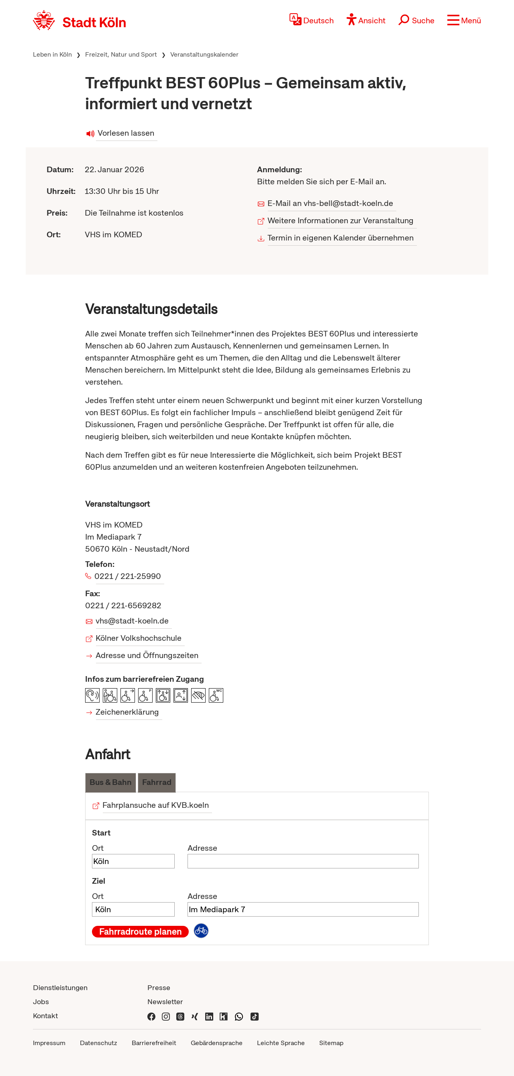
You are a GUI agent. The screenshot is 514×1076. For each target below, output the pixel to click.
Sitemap (331, 1043)
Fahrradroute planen (140, 931)
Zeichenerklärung (127, 712)
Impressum (49, 1043)
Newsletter (165, 1001)
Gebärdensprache (217, 1043)
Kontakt (45, 1015)
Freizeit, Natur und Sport (121, 54)
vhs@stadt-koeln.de (132, 620)
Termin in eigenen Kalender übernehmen (341, 237)
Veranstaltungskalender (204, 54)
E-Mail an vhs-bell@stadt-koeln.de (330, 203)
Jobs (41, 1001)
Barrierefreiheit (154, 1043)
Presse (158, 987)
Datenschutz (98, 1043)
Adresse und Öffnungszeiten (147, 655)
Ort (98, 848)
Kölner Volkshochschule (139, 638)
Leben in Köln (52, 54)
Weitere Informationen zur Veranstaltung (341, 220)
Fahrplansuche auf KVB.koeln (156, 805)
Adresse (202, 848)
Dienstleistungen (60, 987)
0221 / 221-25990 (128, 576)
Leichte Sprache (281, 1043)
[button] (464, 20)
